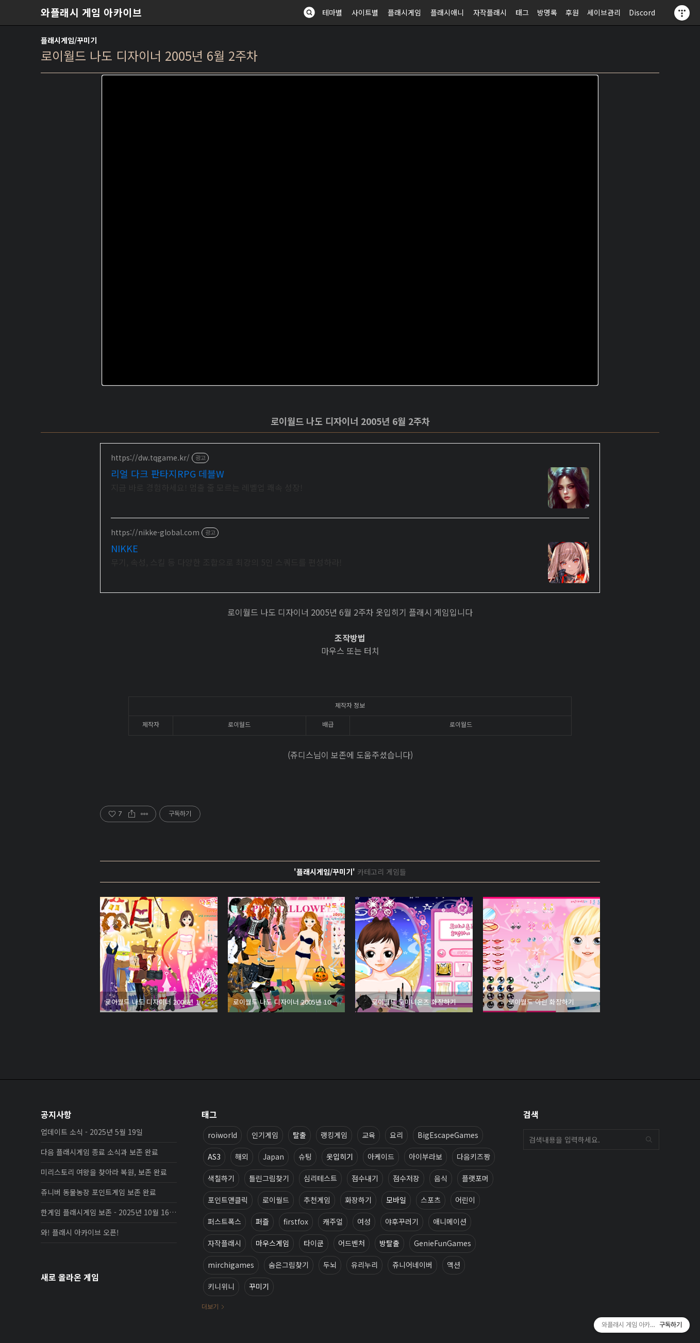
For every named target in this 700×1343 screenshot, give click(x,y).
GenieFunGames (442, 1243)
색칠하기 (221, 1178)
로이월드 (275, 1200)
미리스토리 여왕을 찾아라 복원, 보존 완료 (104, 1172)
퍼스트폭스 (224, 1221)
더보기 (210, 1306)
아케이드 (381, 1156)
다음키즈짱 (473, 1156)
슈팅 (305, 1156)
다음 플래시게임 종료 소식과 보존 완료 (99, 1152)
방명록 (547, 12)
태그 (522, 12)
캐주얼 (333, 1221)
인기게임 (265, 1135)
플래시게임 (404, 12)
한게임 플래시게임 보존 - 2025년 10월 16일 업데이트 (109, 1212)
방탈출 (389, 1243)
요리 (396, 1135)
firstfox (296, 1221)
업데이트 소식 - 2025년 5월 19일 (92, 1132)
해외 (241, 1156)
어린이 (465, 1200)
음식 (440, 1178)
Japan (273, 1156)
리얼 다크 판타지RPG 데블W (167, 473)
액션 (453, 1265)
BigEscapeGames (448, 1135)
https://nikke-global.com (155, 532)
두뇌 (330, 1265)
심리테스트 (320, 1178)
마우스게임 (272, 1243)
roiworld (222, 1135)
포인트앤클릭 (228, 1200)
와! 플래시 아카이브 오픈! (80, 1232)
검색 (649, 1139)
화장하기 (358, 1200)
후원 (572, 12)
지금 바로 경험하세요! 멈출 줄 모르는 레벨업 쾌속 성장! (207, 487)
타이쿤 (314, 1243)
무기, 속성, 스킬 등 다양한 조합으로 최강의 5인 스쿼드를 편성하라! (226, 562)
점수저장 (406, 1178)
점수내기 (365, 1178)
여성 (364, 1221)
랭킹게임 (334, 1135)
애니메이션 (449, 1221)
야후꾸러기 (402, 1221)
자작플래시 (490, 12)
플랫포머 (475, 1178)
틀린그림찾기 (269, 1178)
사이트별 (365, 12)
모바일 (396, 1200)
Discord (642, 12)
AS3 (214, 1156)
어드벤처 (351, 1243)
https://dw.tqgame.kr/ (150, 457)
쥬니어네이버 (412, 1265)
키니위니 (221, 1286)
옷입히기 (339, 1156)
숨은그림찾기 (289, 1265)
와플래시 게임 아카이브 (91, 12)
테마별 (332, 12)
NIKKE (124, 548)
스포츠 (431, 1200)
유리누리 (364, 1265)
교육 (368, 1135)
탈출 (299, 1135)
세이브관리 (604, 12)
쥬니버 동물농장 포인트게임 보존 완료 (98, 1192)
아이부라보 (425, 1156)
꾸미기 (259, 1286)
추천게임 (317, 1200)
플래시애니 (447, 12)
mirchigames (231, 1265)
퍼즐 (262, 1221)
